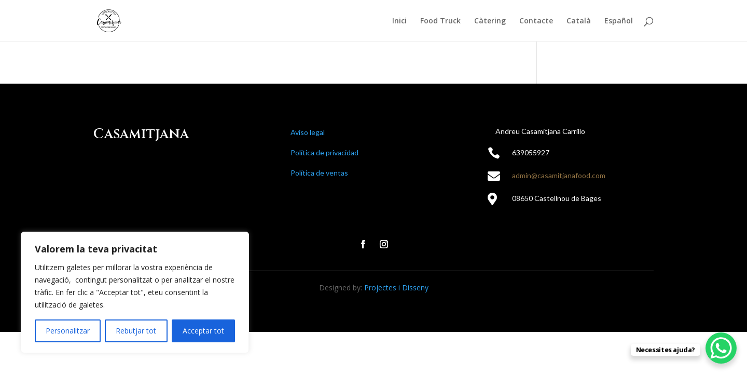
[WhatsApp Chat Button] (721, 348)
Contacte (536, 21)
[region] (135, 292)
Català (578, 21)
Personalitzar (68, 331)
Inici (399, 21)
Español (618, 21)
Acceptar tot (203, 331)
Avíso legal (307, 132)
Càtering (490, 21)
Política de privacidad (324, 152)
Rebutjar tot (136, 331)
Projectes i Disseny (396, 287)
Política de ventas (319, 172)
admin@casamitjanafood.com (558, 175)
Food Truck (440, 21)
